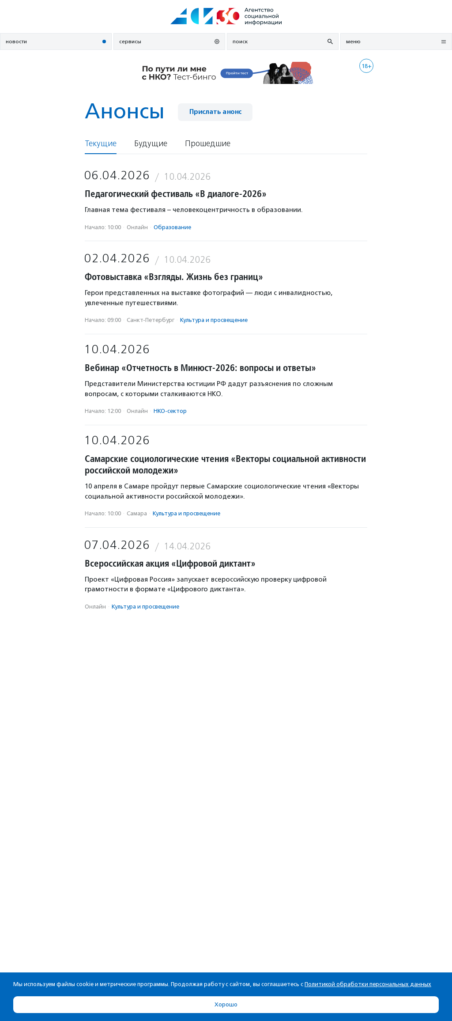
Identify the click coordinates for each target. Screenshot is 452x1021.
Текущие (101, 143)
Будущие (150, 143)
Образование (172, 227)
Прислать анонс (215, 112)
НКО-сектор (170, 411)
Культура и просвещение (214, 320)
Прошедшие (207, 143)
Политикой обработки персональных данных (368, 984)
